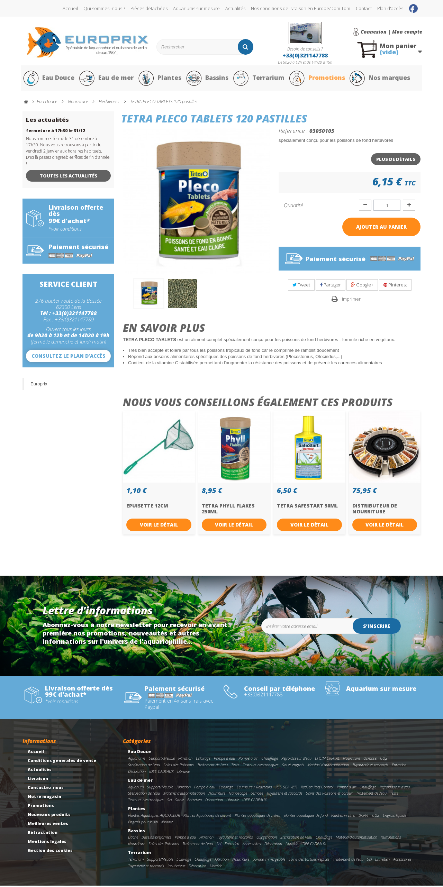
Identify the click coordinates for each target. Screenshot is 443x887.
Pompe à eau (224, 759)
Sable (179, 801)
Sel (169, 801)
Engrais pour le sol (143, 823)
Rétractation (42, 834)
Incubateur (176, 867)
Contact (364, 8)
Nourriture (351, 759)
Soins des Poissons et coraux (329, 794)
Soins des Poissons (178, 766)
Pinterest (395, 286)
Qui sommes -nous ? (104, 8)
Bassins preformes (156, 838)
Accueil (70, 8)
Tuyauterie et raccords (370, 766)
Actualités (235, 8)
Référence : (293, 132)
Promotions (317, 78)
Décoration (137, 772)
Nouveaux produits (49, 816)
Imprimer (351, 300)
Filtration (185, 759)
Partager (330, 286)
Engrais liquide (394, 816)
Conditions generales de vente (62, 762)
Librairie (183, 772)
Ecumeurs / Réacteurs (254, 788)
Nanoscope (238, 794)
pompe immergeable (269, 860)
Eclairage (203, 759)
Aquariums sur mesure (196, 8)
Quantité (293, 206)
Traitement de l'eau (212, 766)
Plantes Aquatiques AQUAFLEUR (154, 816)
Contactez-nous (46, 789)
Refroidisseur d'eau (296, 759)
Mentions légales (47, 843)
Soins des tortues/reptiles (309, 860)
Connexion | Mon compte (391, 32)
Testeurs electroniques (261, 766)
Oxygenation (266, 838)
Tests (235, 766)
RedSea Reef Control (317, 788)
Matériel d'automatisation (328, 766)
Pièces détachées (149, 8)
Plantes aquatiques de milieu (257, 816)
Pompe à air (248, 759)
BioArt (364, 816)
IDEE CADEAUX (161, 772)
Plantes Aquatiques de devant (207, 816)
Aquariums (136, 759)
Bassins (207, 78)
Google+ (362, 286)
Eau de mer (106, 78)
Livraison (38, 780)
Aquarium (136, 788)
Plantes (159, 78)
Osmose (370, 759)
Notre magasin (44, 798)
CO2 (383, 759)
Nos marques (382, 78)
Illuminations (391, 838)
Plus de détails (395, 160)
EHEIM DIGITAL (327, 759)
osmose (257, 794)
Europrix (38, 385)
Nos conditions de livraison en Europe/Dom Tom (300, 8)
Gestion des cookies (50, 852)
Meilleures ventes (48, 825)
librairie (167, 823)
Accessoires (252, 845)
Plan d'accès (390, 8)
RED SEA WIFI (286, 788)
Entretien (399, 766)
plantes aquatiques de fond (306, 816)
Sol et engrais (293, 766)
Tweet (301, 286)
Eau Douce (48, 78)
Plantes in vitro (343, 816)
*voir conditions (65, 230)
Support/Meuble (162, 759)
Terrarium (259, 78)
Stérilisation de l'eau (144, 766)
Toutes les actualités (68, 177)
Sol (218, 845)
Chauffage (269, 759)
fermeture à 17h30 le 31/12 (55, 132)
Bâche (133, 838)
